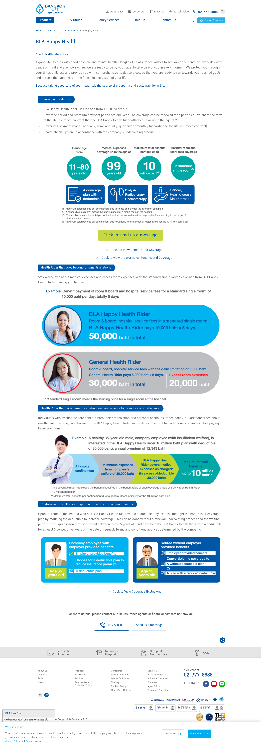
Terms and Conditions (160, 694)
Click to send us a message (130, 237)
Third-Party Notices (122, 694)
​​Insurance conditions (56, 102)
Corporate (136, 11)
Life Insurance (68, 31)
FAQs (41, 682)
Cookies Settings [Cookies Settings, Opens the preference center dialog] (172, 734)
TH (222, 11)
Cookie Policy (12, 741)
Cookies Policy (119, 690)
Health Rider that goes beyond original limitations (76, 270)
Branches (153, 686)
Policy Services (108, 20)
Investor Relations (121, 677)
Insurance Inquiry (158, 677)
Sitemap (116, 686)
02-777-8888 (198, 677)
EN (47, 700)
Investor (157, 11)
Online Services (211, 20)
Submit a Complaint (159, 682)
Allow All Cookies (199, 734)
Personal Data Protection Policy (84, 687)
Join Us (139, 20)
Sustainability (179, 11)
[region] (130, 733)
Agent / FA (114, 11)
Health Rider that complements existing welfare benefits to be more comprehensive (100, 411)
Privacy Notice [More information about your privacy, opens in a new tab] (34, 741)
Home (39, 31)
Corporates (117, 673)
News (41, 686)
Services (79, 682)
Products (44, 20)
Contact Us (168, 20)
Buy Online (74, 20)
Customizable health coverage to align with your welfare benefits (87, 507)
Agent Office (155, 690)
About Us (43, 673)
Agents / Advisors (121, 682)
